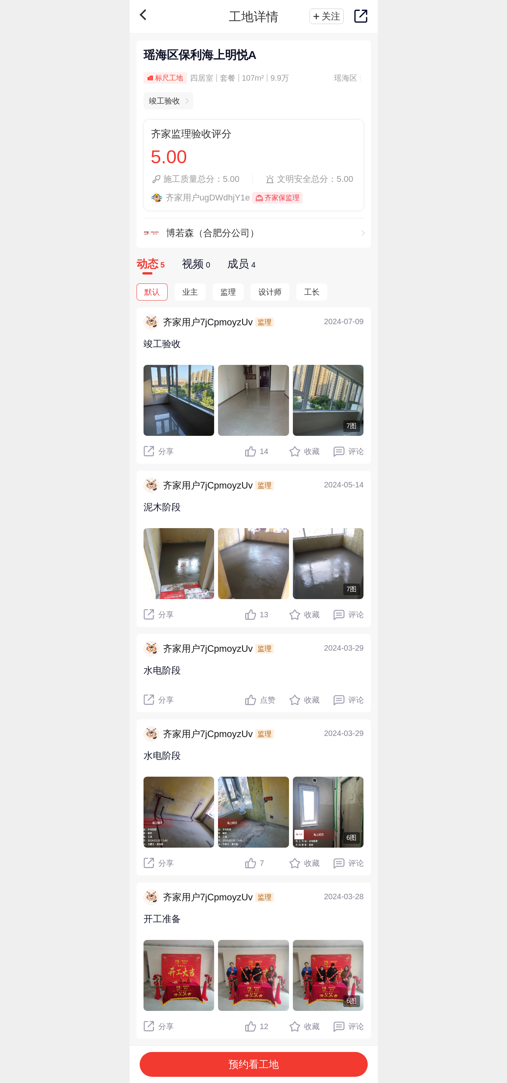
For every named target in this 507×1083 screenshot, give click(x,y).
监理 (228, 292)
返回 (144, 14)
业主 (190, 292)
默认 (152, 292)
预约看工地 (253, 1064)
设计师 (270, 292)
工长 (312, 292)
